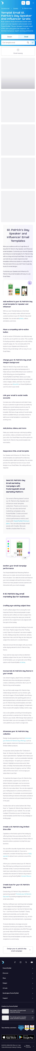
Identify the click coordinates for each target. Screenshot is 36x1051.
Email (26, 37)
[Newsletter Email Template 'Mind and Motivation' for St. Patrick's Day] (18, 139)
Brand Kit (16, 384)
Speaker (15, 8)
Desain (9, 37)
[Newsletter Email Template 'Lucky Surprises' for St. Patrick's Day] (18, 106)
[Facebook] (15, 962)
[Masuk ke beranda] (2, 3)
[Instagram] (20, 962)
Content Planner (26, 876)
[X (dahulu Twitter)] (26, 962)
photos (21, 318)
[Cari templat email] (14, 42)
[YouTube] (32, 962)
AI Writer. (23, 662)
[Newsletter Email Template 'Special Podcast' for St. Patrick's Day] (18, 173)
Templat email (5, 8)
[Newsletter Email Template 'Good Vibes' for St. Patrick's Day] (18, 206)
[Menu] (33, 3)
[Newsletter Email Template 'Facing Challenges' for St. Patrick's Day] (18, 73)
